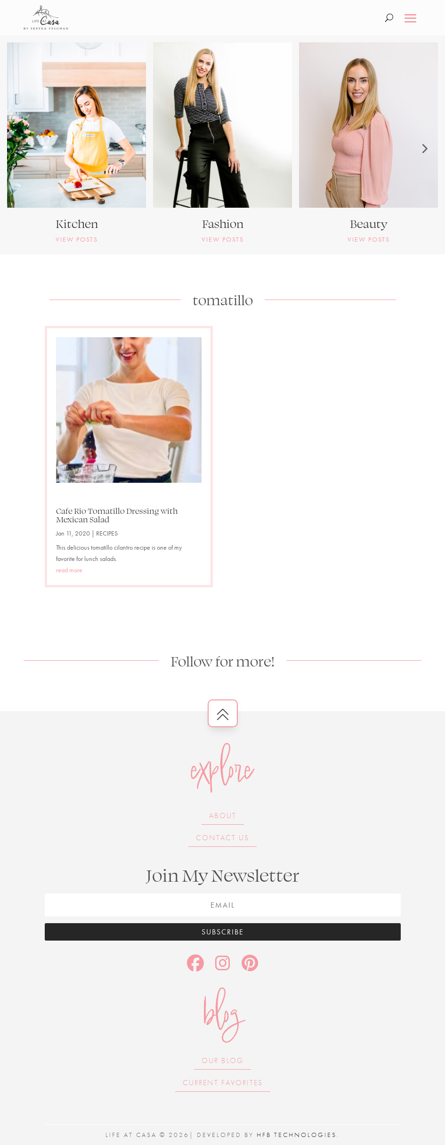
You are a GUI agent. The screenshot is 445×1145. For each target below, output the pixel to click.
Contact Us (222, 838)
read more (69, 570)
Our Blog (222, 1060)
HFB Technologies (297, 1134)
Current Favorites (223, 1083)
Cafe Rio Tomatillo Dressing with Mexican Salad (117, 514)
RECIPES (107, 533)
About (222, 815)
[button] (21, 148)
